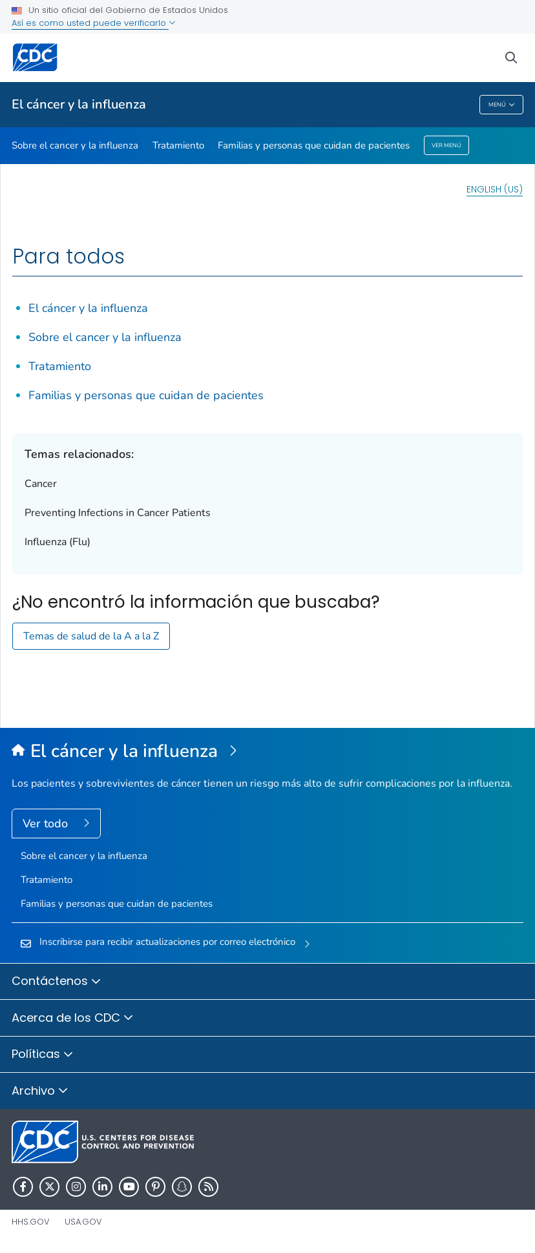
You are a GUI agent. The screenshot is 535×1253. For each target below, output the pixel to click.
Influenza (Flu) (57, 542)
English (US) (495, 189)
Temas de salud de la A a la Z (91, 636)
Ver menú (446, 145)
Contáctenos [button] (56, 982)
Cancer (41, 484)
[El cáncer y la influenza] (267, 752)
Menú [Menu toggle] (501, 104)
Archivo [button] (40, 1091)
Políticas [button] (43, 1055)
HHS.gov (31, 1222)
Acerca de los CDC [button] (73, 1019)
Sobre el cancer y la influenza (75, 145)
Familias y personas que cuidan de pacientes (314, 145)
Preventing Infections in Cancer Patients (118, 513)
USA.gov (83, 1222)
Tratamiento (178, 145)
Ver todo (47, 823)
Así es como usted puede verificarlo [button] (94, 23)
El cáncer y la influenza (79, 104)
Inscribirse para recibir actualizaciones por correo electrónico (167, 941)
